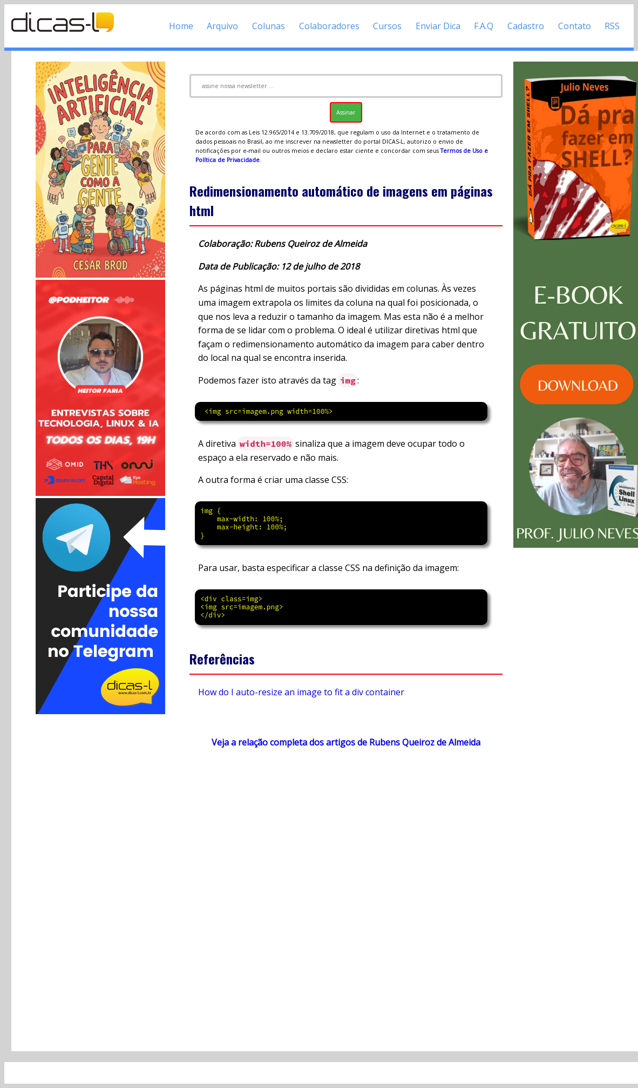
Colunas (268, 26)
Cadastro (525, 26)
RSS (612, 26)
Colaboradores (329, 26)
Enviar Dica (438, 26)
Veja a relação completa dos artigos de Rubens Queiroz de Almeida (346, 742)
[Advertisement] (100, 878)
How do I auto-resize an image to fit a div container (301, 692)
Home (181, 26)
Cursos (387, 26)
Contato (574, 26)
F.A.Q (483, 26)
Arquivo (222, 26)
